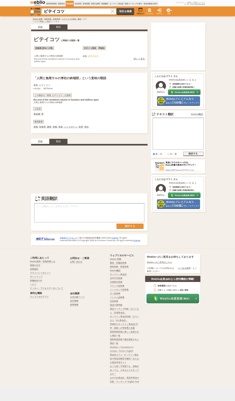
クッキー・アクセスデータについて (46, 288)
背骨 (80, 126)
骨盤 (36, 126)
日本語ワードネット (68, 237)
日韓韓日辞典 (116, 282)
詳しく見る (139, 58)
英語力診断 (95, 3)
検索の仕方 (35, 265)
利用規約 (34, 269)
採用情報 (74, 304)
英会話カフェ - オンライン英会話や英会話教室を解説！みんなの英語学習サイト (124, 358)
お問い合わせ (76, 261)
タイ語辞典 (115, 293)
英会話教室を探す (151, 3)
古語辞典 (114, 301)
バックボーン (70, 126)
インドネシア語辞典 (119, 289)
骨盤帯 (42, 126)
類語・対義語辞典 (118, 262)
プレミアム (149, 13)
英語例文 (61, 3)
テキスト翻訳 (165, 114)
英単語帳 (86, 3)
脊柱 (86, 126)
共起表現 (78, 3)
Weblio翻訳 (197, 114)
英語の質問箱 (116, 305)
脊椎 (55, 126)
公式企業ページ (77, 297)
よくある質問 (184, 268)
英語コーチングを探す (133, 3)
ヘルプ (33, 284)
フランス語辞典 (117, 285)
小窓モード (140, 11)
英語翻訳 (104, 3)
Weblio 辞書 (37, 19)
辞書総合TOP (36, 280)
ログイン (159, 13)
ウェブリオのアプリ (39, 296)
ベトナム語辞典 (117, 297)
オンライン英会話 (116, 3)
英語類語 (69, 3)
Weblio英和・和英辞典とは (42, 261)
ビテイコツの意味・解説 (71, 19)
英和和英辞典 (51, 3)
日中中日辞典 (116, 278)
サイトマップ (36, 276)
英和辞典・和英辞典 (52, 19)
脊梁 (60, 126)
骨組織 (37, 113)
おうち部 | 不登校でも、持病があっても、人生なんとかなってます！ (124, 370)
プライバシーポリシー (40, 272)
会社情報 (74, 300)
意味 (40, 26)
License (114, 237)
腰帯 (49, 126)
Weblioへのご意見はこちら (159, 262)
